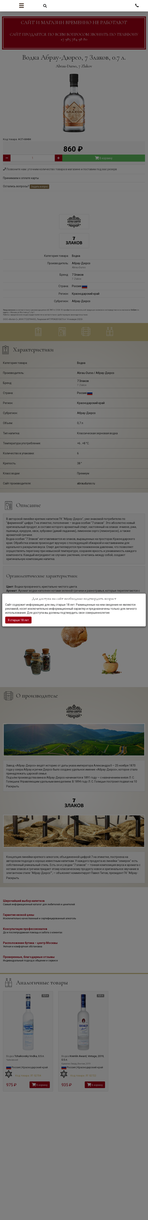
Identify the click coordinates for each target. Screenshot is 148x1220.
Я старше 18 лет (18, 620)
